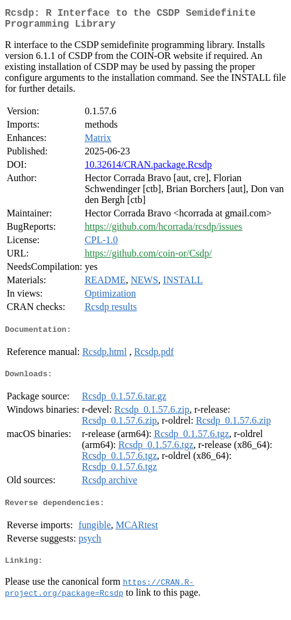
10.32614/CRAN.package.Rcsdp (147, 169)
